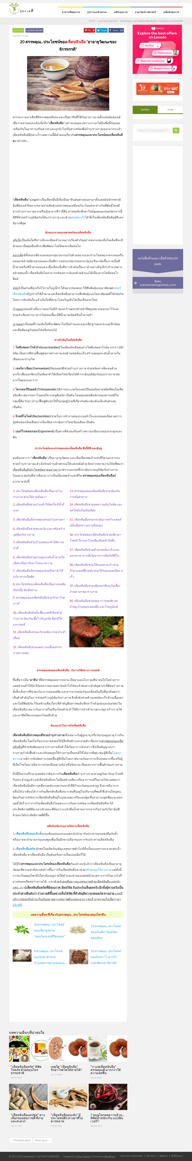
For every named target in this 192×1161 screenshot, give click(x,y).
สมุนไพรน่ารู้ (18, 30)
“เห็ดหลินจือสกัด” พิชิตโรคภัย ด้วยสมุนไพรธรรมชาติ (26, 1070)
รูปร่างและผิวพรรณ (97, 12)
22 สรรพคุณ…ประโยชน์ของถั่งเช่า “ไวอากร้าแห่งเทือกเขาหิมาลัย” (106, 957)
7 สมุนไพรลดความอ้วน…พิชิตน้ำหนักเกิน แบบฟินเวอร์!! (107, 1118)
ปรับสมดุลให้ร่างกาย (98, 869)
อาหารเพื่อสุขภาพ (71, 12)
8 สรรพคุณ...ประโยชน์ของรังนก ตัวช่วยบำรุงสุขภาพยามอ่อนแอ (49, 957)
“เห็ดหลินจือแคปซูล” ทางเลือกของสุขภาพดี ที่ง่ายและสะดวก (28, 1118)
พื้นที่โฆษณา (177, 1155)
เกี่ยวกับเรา (151, 1155)
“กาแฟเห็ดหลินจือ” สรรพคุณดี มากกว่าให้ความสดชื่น (105, 1070)
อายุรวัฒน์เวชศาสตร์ (145, 12)
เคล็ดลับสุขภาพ (171, 12)
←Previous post (21, 1140)
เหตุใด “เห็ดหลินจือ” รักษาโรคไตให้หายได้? (66, 1068)
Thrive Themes (83, 1156)
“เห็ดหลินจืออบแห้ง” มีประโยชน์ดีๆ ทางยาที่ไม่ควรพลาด (67, 1118)
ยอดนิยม (145, 109)
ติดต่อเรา (164, 1155)
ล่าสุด (170, 109)
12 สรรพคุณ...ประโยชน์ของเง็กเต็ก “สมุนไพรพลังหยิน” (106, 932)
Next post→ (42, 1140)
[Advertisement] (68, 170)
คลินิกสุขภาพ (120, 12)
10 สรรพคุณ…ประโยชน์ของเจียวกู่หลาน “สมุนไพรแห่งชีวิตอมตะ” (50, 930)
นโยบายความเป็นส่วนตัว (131, 1155)
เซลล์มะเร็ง (78, 217)
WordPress (109, 1156)
